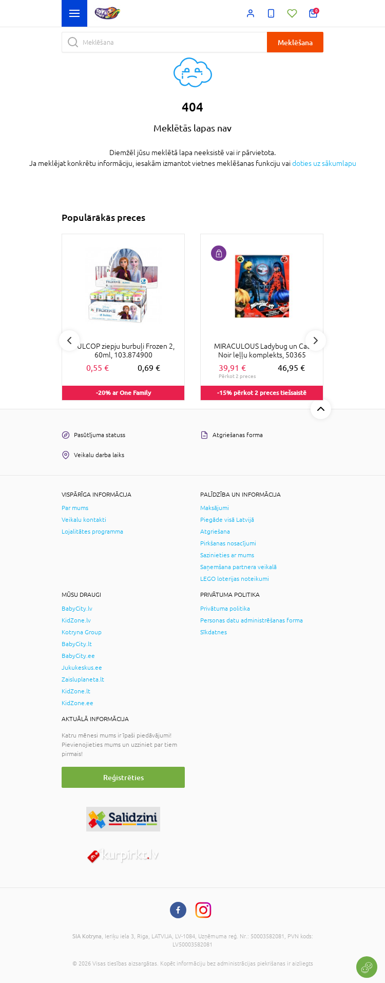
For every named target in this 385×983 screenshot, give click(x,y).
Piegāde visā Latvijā (227, 519)
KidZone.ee (77, 703)
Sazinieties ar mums (227, 555)
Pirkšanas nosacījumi (228, 543)
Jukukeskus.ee (82, 667)
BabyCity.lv (77, 608)
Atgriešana (215, 531)
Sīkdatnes (213, 632)
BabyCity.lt (77, 644)
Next (315, 340)
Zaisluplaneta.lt (83, 679)
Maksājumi (214, 508)
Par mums (75, 508)
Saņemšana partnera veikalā (238, 567)
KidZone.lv (76, 620)
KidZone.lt (76, 691)
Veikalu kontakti (84, 519)
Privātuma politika (225, 608)
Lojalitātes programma (92, 531)
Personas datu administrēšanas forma (251, 620)
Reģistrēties (123, 777)
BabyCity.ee (78, 655)
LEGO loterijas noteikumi (234, 578)
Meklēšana (295, 42)
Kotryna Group (82, 632)
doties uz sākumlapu (324, 163)
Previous (69, 340)
